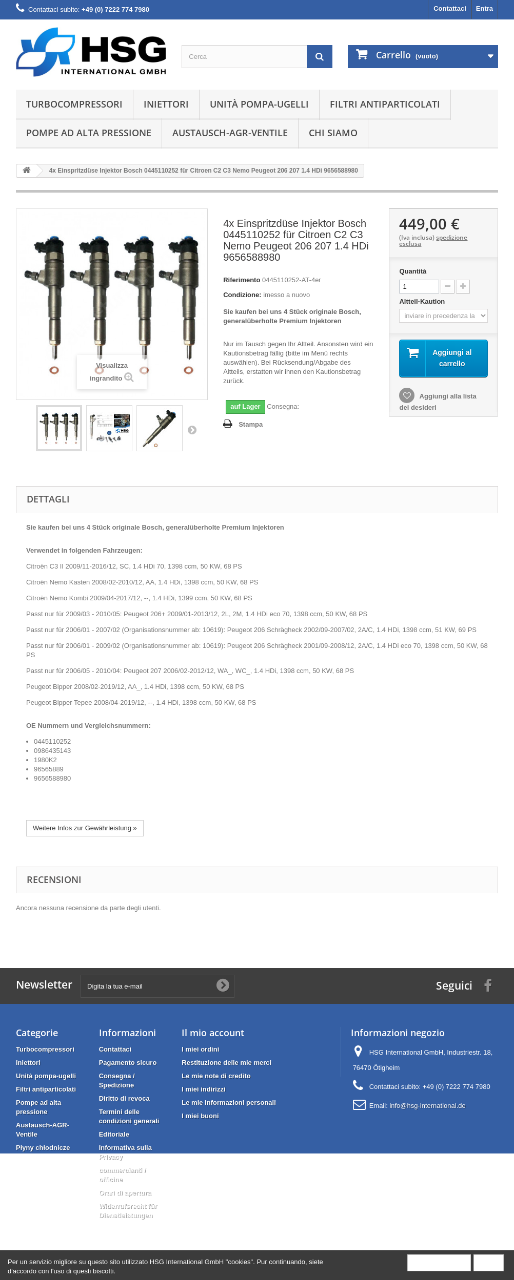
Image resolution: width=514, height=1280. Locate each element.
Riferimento (241, 280)
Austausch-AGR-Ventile (230, 133)
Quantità (412, 271)
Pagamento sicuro (128, 1062)
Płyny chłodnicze (43, 1147)
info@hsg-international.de (427, 1105)
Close (488, 1262)
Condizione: (242, 295)
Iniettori (166, 104)
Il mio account (213, 1032)
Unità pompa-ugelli (259, 104)
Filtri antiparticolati (385, 104)
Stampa (251, 424)
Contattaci (449, 8)
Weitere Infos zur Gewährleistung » (85, 828)
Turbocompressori (74, 104)
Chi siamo (333, 133)
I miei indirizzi (203, 1089)
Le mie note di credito (216, 1076)
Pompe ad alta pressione (88, 133)
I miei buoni (200, 1116)
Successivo (192, 430)
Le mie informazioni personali (228, 1102)
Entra (484, 8)
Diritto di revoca (124, 1098)
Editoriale (114, 1134)
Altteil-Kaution (422, 301)
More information (439, 1262)
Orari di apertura (125, 1193)
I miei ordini (200, 1049)
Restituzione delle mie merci (226, 1062)
